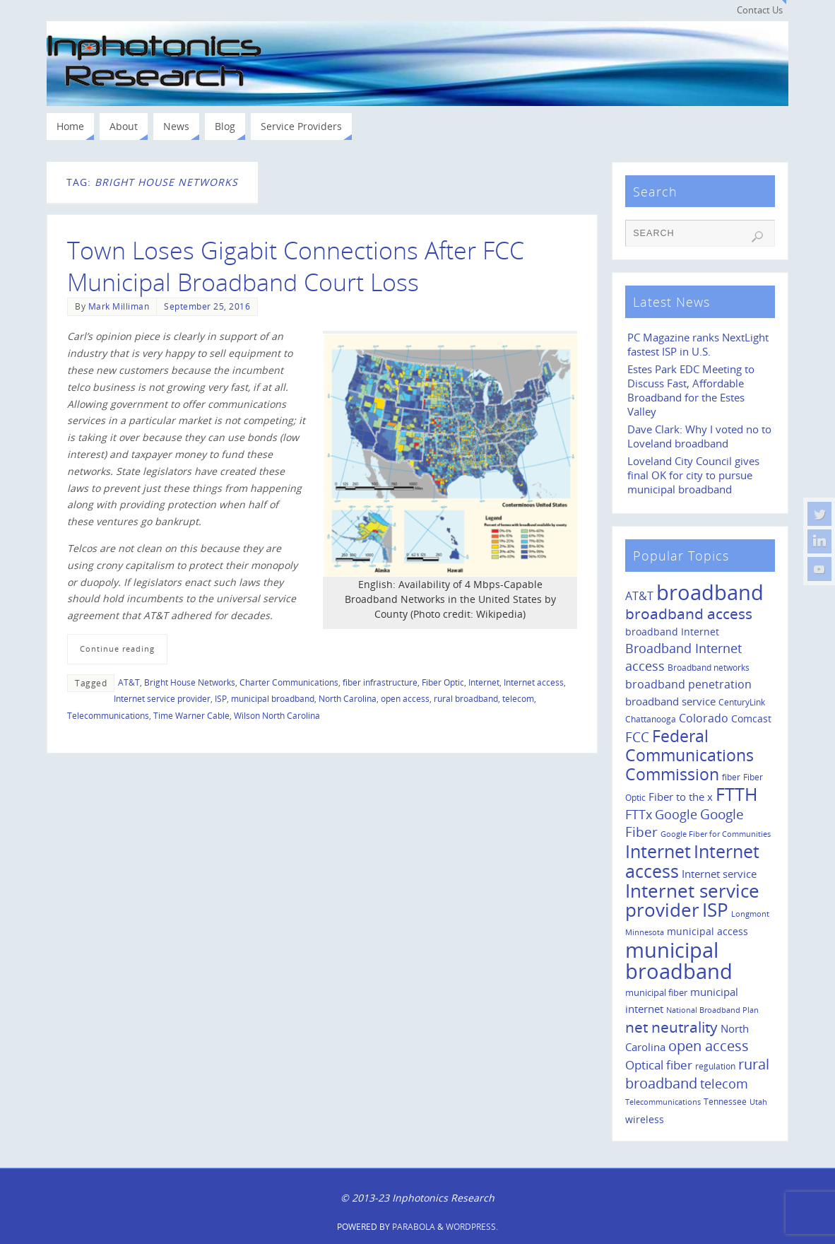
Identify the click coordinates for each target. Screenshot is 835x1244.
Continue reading (117, 648)
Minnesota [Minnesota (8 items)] (644, 932)
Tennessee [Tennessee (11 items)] (725, 1102)
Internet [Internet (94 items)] (658, 851)
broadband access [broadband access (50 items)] (688, 613)
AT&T (129, 682)
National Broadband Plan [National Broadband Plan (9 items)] (712, 1009)
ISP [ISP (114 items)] (715, 909)
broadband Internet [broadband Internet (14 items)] (672, 631)
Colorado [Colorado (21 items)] (703, 718)
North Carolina (348, 698)
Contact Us (760, 10)
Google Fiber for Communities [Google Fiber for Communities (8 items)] (716, 834)
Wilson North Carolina (277, 715)
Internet (483, 682)
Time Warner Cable (191, 715)
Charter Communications (288, 682)
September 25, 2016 (207, 306)
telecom (518, 698)
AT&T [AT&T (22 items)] (639, 596)
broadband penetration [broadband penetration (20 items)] (688, 684)
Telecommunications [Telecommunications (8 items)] (663, 1102)
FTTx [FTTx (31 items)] (638, 814)
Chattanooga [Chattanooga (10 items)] (650, 718)
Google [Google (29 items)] (676, 814)
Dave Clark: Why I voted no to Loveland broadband (699, 436)
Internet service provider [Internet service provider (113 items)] (692, 900)
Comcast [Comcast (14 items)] (751, 718)
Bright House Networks (189, 682)
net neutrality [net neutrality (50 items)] (671, 1026)
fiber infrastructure (380, 682)
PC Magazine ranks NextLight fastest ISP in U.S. (698, 344)
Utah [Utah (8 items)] (758, 1102)
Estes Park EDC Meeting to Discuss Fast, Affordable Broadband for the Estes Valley (690, 390)
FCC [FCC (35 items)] (637, 737)
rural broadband (466, 698)
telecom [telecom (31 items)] (724, 1083)
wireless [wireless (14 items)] (644, 1119)
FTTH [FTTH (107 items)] (736, 794)
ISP (221, 698)
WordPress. (472, 1227)
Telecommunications (108, 715)
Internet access (534, 682)
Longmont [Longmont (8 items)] (750, 914)
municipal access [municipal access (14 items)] (707, 931)
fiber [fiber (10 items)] (731, 776)
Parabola (413, 1227)
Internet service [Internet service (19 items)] (719, 873)
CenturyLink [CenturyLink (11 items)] (741, 702)
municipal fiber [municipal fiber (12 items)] (656, 992)
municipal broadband (272, 698)
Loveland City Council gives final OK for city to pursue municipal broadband (693, 475)
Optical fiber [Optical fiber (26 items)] (658, 1065)
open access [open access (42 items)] (708, 1045)
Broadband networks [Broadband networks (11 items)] (709, 668)
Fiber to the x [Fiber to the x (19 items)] (681, 796)
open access (405, 698)
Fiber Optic (443, 682)
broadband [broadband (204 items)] (710, 592)
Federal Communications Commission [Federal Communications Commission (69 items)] (689, 754)
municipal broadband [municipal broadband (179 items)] (679, 960)
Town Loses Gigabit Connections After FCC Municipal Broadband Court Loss (295, 266)
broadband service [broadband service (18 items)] (670, 701)
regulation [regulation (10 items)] (715, 1066)
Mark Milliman (119, 306)
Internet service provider (162, 698)
